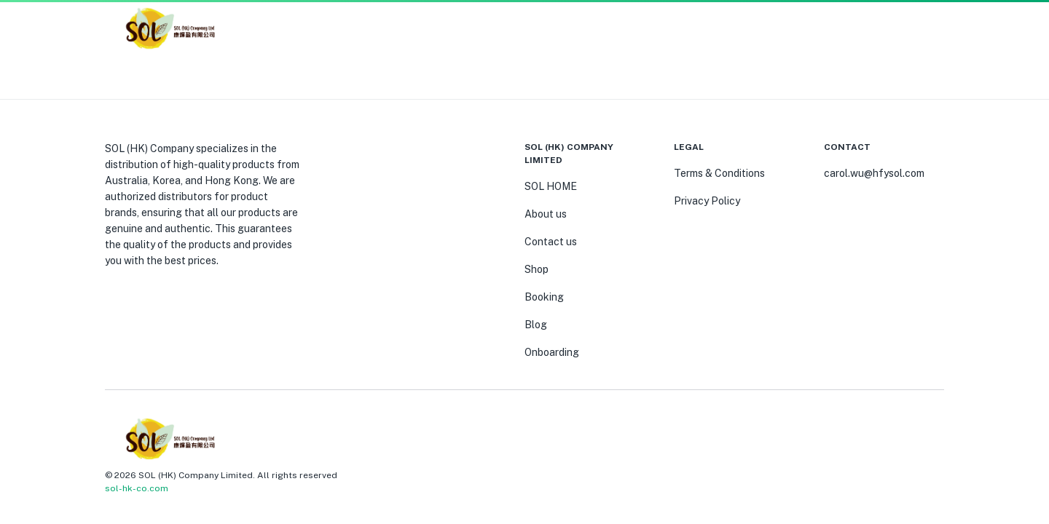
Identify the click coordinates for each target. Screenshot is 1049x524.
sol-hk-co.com (136, 488)
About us (545, 214)
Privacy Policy (707, 201)
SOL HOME (550, 186)
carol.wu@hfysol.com (874, 173)
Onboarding (551, 352)
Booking (544, 297)
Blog (535, 324)
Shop (536, 269)
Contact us (550, 241)
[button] (917, 29)
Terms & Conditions (719, 173)
